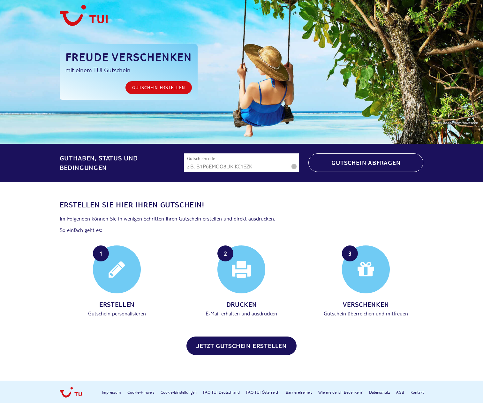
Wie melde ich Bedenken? (340, 392)
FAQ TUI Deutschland (221, 392)
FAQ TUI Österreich (262, 392)
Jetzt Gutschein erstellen (241, 345)
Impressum (111, 392)
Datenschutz (379, 392)
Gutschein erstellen (158, 87)
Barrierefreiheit (299, 392)
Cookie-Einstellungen (179, 392)
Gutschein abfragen (365, 162)
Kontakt (417, 392)
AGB (400, 392)
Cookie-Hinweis (140, 392)
